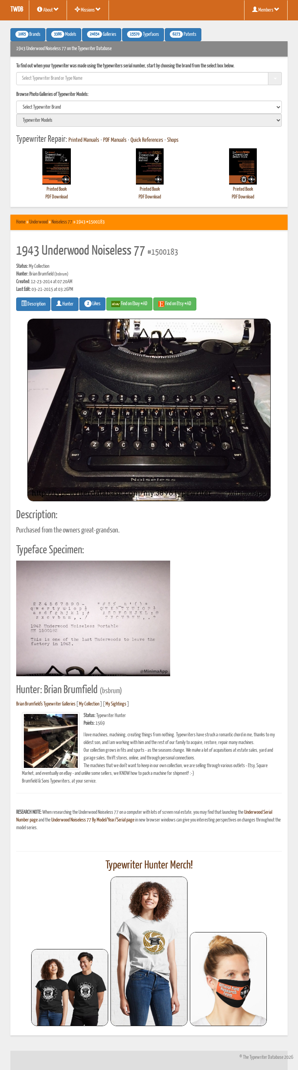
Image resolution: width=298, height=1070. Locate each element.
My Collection (89, 704)
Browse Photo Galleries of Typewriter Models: (52, 94)
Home (20, 222)
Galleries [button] (101, 34)
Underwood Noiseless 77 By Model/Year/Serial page (92, 820)
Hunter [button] (65, 304)
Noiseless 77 (62, 222)
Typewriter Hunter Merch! (149, 865)
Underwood (38, 222)
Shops (173, 140)
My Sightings (115, 704)
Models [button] (63, 34)
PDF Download (56, 197)
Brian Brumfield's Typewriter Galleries (45, 704)
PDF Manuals (115, 140)
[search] (149, 107)
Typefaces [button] (143, 34)
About (48, 10)
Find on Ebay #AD (129, 304)
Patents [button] (183, 34)
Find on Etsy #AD (174, 304)
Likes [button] (92, 303)
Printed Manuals (84, 140)
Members (266, 10)
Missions (88, 10)
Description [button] (33, 304)
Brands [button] (27, 34)
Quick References (147, 140)
